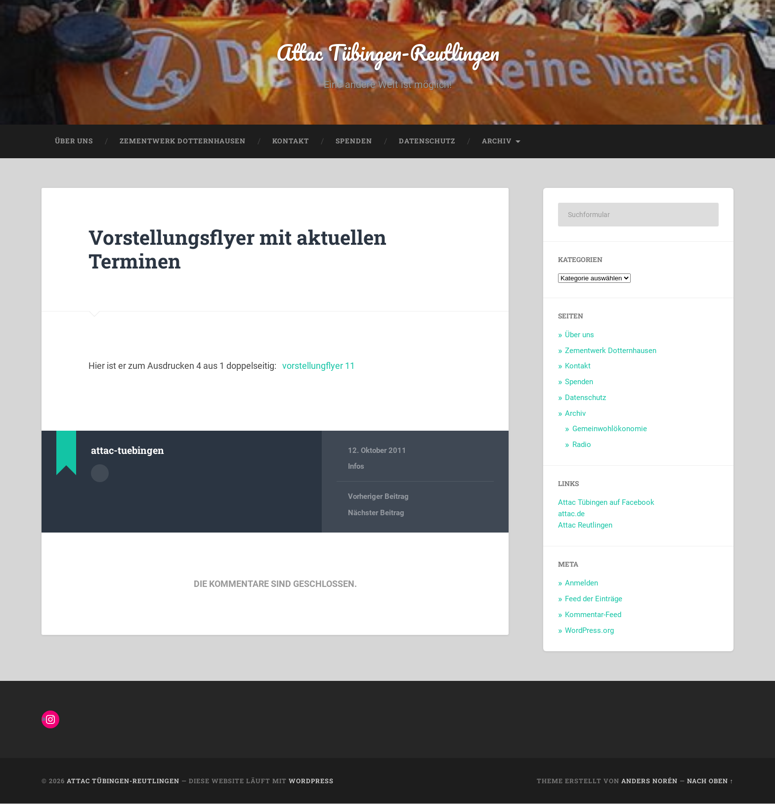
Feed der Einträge (593, 599)
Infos (356, 466)
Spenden (354, 141)
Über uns (74, 141)
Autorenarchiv (100, 473)
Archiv (497, 141)
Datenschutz (427, 141)
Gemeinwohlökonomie (609, 429)
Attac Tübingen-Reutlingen (387, 52)
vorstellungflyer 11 (318, 366)
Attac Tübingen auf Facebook (606, 502)
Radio (581, 444)
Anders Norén (649, 781)
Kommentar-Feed (593, 614)
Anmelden (581, 583)
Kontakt (290, 141)
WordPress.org (589, 630)
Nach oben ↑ (710, 781)
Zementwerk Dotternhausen (183, 141)
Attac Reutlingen (585, 525)
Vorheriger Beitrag (378, 496)
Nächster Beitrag (376, 512)
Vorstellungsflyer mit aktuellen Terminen (238, 249)
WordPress (311, 781)
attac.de (571, 514)
